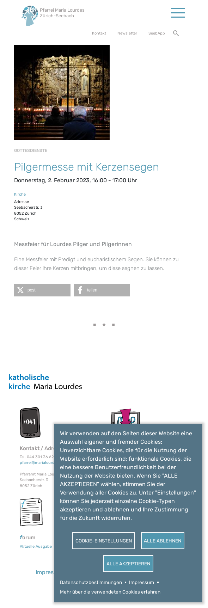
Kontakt (99, 33)
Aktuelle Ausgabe (36, 546)
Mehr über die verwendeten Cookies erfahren (110, 592)
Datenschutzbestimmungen (91, 582)
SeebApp (156, 33)
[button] (42, 290)
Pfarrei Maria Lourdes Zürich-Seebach (62, 12)
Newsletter (127, 33)
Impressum (141, 582)
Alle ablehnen (162, 540)
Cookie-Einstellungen (103, 540)
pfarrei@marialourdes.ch (42, 462)
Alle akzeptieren (128, 563)
